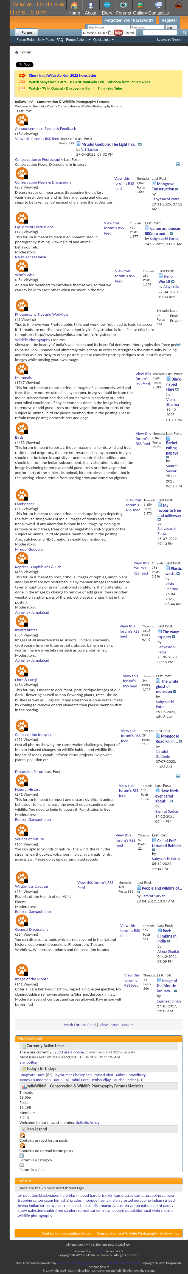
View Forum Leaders (116, 1024)
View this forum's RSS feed (37, 138)
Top (176, 1233)
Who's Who (25, 274)
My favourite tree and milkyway (169, 510)
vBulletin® (98, 1251)
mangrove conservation (120, 1205)
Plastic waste (173, 571)
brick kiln (105, 1195)
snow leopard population (122, 1210)
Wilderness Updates (32, 886)
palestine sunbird (42, 1210)
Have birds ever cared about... (167, 796)
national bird (151, 1205)
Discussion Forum (29, 771)
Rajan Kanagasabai (30, 257)
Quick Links (101, 40)
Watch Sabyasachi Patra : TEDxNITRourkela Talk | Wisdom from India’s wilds (89, 82)
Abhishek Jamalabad (32, 612)
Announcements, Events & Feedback (45, 128)
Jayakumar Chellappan (73, 1074)
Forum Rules (25, 40)
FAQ (60, 40)
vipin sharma (162, 1210)
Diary (107, 13)
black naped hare (83, 1195)
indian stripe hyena (45, 1205)
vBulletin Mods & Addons (124, 1263)
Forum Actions (76, 40)
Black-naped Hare (174, 384)
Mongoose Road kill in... (167, 739)
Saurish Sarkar (124, 1079)
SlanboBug (28, 1062)
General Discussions (31, 929)
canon (38, 1200)
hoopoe (91, 1200)
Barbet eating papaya (172, 448)
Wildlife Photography (32, 339)
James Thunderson (35, 1079)
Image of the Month (32, 978)
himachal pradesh (69, 1200)
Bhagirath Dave (32, 1074)
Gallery (140, 13)
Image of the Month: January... (167, 985)
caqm (48, 1200)
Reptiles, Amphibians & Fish (38, 566)
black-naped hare (53, 1195)
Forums (123, 13)
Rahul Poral (80, 1079)
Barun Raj (61, 1079)
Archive (166, 1233)
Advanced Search (169, 39)
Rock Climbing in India (167, 936)
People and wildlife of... (162, 888)
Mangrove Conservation (163, 186)
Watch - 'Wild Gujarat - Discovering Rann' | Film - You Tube (75, 88)
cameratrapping (147, 1195)
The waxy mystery (168, 634)
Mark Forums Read (80, 1024)
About (90, 13)
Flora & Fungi (26, 679)
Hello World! (165, 279)
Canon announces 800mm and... (163, 231)
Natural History (27, 789)
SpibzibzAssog (87, 1122)
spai (147, 1210)
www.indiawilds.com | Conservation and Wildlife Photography (109, 1233)
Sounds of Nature (29, 838)
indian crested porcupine (130, 1200)
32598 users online (68, 1052)
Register (169, 20)
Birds (19, 437)
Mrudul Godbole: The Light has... (110, 144)
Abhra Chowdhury (130, 1074)
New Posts (46, 40)
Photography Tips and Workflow (42, 314)
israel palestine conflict (81, 1205)
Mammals (23, 377)
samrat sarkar (89, 1210)
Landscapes (24, 503)
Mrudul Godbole (29, 549)
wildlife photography (35, 1215)
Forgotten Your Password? (129, 20)
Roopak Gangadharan (33, 819)
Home (74, 13)
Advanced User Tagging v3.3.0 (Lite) (80, 1263)
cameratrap (124, 1195)
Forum (26, 33)
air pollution (28, 1195)
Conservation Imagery (33, 734)
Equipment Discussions (34, 226)
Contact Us (50, 1233)
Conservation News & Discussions (43, 182)
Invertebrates (26, 629)
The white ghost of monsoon (167, 686)
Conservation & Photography (39, 159)
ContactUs (158, 13)
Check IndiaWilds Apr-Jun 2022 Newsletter (62, 75)
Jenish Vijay (101, 1079)
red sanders (67, 1210)
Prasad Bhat (103, 1074)
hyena (103, 1200)
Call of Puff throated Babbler (166, 843)
